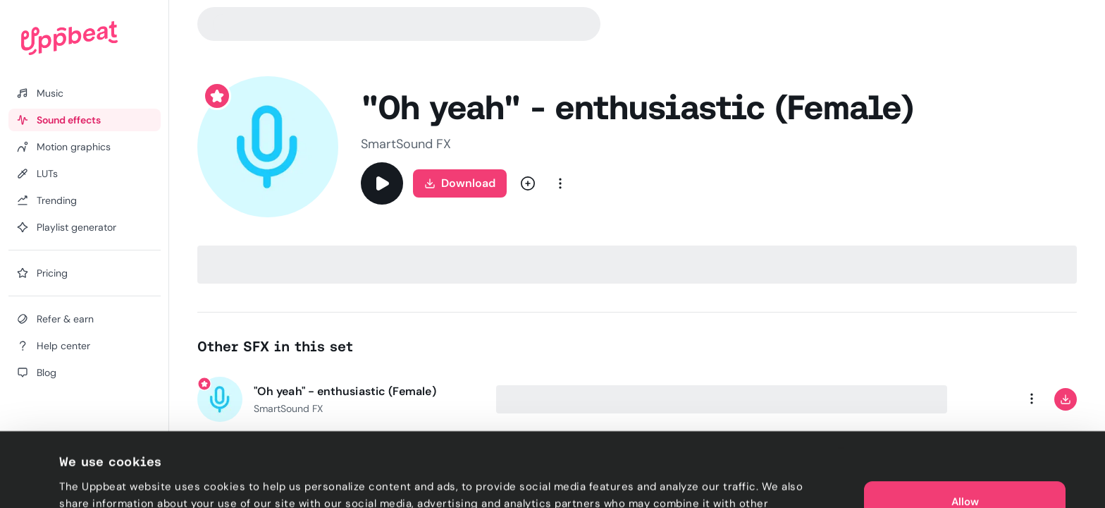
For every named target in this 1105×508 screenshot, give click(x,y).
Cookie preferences (110, 480)
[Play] (382, 183)
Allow (965, 437)
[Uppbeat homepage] (69, 38)
